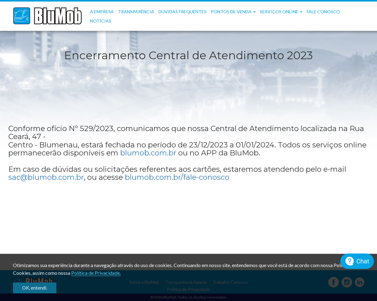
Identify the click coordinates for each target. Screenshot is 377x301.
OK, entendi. (34, 288)
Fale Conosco (323, 11)
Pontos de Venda (233, 11)
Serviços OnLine (281, 11)
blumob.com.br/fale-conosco (177, 177)
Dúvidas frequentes (182, 11)
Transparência (136, 11)
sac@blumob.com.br (46, 177)
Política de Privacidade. (96, 273)
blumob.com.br (148, 152)
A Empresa (102, 11)
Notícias (100, 20)
